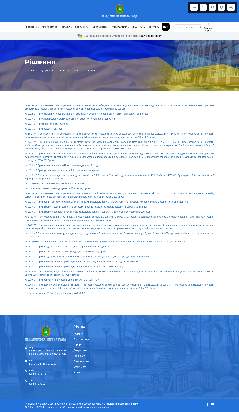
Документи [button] (83, 27)
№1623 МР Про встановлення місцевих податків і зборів (55, 183)
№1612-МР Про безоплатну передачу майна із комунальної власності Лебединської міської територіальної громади (86, 113)
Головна (29, 70)
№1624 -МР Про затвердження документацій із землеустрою (57, 188)
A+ (194, 7)
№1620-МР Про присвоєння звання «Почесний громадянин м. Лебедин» (63, 165)
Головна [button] (32, 27)
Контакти (153, 27)
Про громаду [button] (51, 27)
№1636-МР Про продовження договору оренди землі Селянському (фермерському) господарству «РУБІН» (81, 261)
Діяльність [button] (101, 27)
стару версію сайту (150, 35)
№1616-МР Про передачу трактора (43, 128)
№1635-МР (87, 256)
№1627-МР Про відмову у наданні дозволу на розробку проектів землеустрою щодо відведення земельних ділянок (86, 206)
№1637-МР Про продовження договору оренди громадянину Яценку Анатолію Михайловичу (74, 266)
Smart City (138, 27)
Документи (47, 70)
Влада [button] (67, 27)
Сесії (63, 70)
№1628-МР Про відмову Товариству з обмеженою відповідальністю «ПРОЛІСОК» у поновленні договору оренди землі (87, 211)
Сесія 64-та (92, 70)
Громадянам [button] (120, 27)
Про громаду (81, 339)
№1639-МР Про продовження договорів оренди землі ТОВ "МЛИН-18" (62, 279)
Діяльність (80, 355)
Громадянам (81, 361)
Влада (77, 344)
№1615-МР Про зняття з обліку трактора (46, 123)
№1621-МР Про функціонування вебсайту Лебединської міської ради (62, 170)
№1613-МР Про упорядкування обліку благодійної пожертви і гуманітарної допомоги (70, 118)
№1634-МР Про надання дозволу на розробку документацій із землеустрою (65, 251)
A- (203, 7)
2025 (76, 70)
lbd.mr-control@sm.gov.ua (42, 363)
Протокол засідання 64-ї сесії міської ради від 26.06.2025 (55, 293)
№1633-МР (67, 246)
